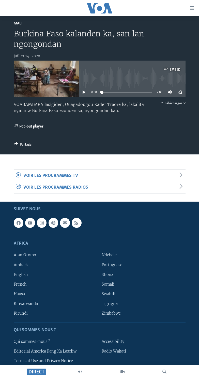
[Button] (23, 145)
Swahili (108, 294)
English (21, 274)
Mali (18, 23)
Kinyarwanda (26, 303)
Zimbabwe (111, 313)
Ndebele (109, 255)
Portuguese (112, 264)
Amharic (21, 264)
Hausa (19, 294)
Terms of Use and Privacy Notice (43, 361)
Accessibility (113, 341)
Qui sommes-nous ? (32, 341)
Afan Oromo (25, 255)
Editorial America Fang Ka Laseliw (45, 351)
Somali (108, 284)
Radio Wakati (114, 351)
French (20, 284)
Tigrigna (110, 303)
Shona (107, 274)
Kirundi (21, 313)
